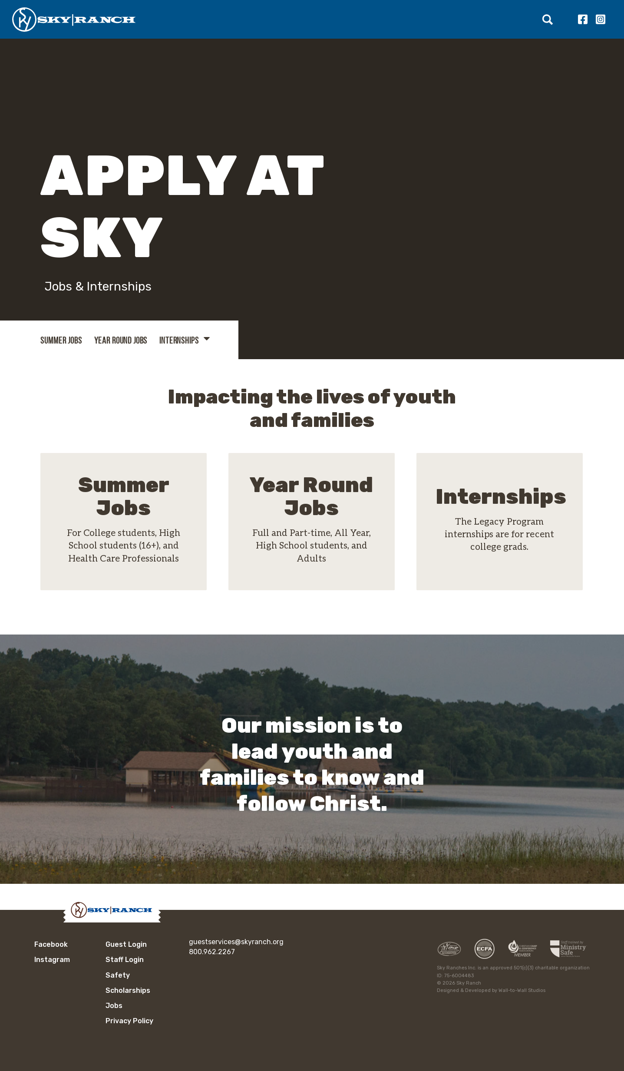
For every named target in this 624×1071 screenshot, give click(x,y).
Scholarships (128, 990)
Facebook (582, 19)
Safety (118, 975)
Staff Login (125, 959)
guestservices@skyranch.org (236, 942)
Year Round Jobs (121, 340)
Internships (178, 340)
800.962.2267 (212, 952)
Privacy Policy (129, 1021)
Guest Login (126, 944)
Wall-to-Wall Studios (522, 990)
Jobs (114, 1006)
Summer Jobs (61, 340)
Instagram (600, 19)
